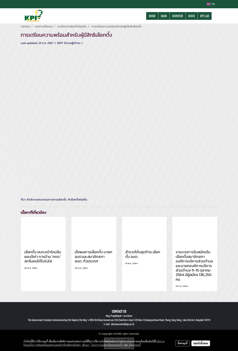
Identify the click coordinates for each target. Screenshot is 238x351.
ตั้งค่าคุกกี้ (182, 343)
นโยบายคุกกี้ (135, 345)
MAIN (164, 16)
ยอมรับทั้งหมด (200, 343)
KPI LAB (204, 16)
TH (211, 4)
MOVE (191, 16)
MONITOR (177, 16)
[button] (214, 15)
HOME (152, 16)
